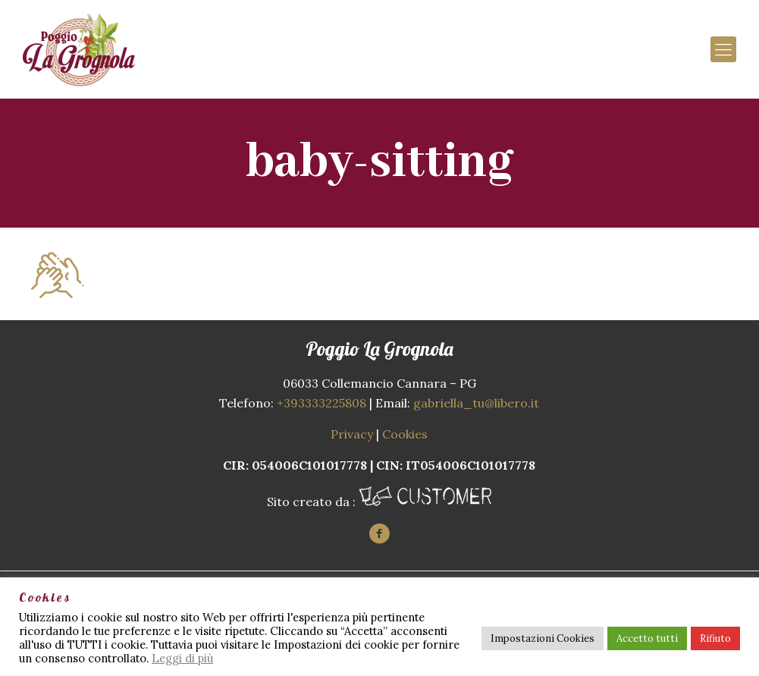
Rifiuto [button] (715, 638)
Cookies (405, 434)
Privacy (352, 434)
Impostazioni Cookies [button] (542, 638)
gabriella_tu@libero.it (476, 402)
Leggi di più (182, 658)
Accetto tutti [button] (647, 638)
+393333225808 (321, 402)
